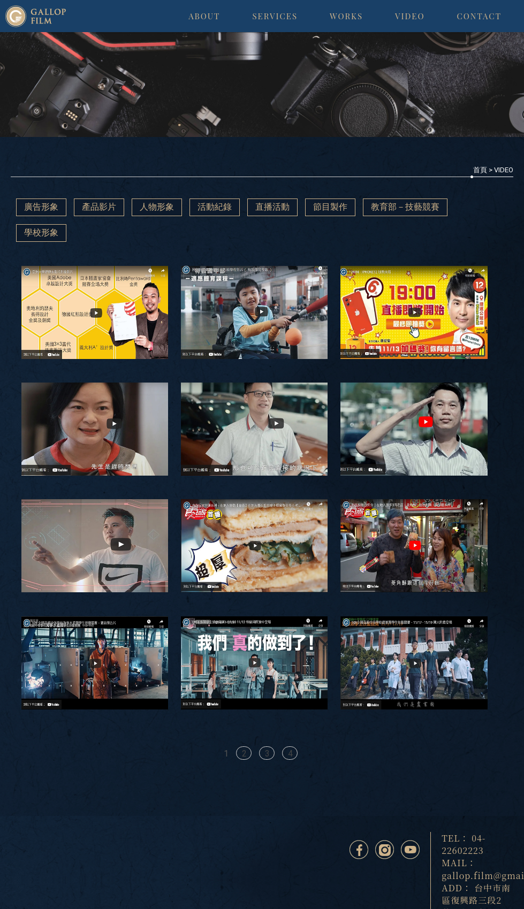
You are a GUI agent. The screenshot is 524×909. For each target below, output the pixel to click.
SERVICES (275, 16)
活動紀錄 (215, 207)
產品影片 (99, 207)
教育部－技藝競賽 (405, 207)
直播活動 (272, 207)
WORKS (346, 16)
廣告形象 (41, 207)
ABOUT (204, 16)
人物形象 (157, 207)
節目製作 (330, 207)
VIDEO (410, 16)
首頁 (480, 170)
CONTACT (479, 16)
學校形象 (41, 232)
